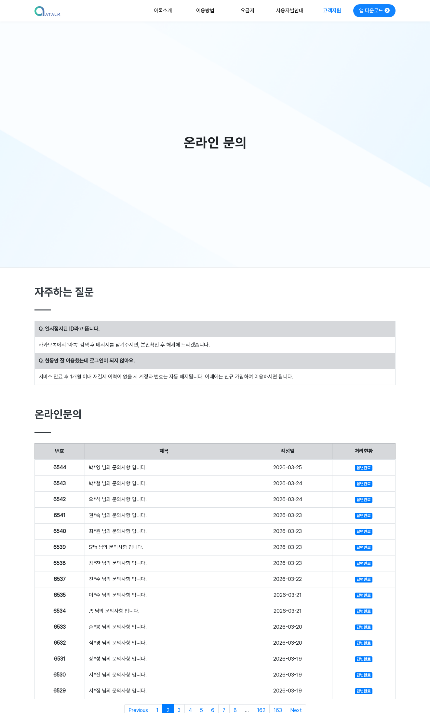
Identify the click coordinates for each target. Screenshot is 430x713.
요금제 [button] (247, 10)
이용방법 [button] (205, 10)
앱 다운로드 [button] (374, 10)
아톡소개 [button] (163, 10)
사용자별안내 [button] (289, 10)
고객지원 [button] (332, 10)
